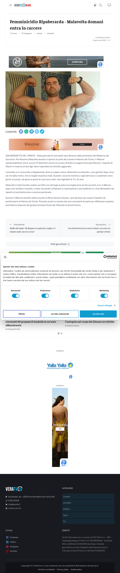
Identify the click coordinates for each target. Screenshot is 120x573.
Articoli (39, 33)
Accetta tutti (98, 314)
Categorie (27, 33)
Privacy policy (63, 558)
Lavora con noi (13, 497)
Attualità (50, 33)
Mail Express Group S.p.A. (87, 555)
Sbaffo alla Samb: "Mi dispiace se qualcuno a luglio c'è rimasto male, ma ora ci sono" (32, 230)
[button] (100, 5)
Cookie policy (76, 558)
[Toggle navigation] (10, 5)
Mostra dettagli (105, 305)
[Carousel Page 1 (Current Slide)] (58, 322)
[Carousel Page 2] (61, 322)
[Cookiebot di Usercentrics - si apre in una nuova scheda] (105, 257)
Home (13, 33)
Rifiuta (22, 314)
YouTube (11, 540)
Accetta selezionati (60, 314)
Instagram (12, 535)
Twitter (11, 531)
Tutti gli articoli (60, 244)
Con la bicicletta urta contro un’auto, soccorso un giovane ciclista (89, 230)
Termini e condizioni (46, 558)
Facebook (12, 526)
